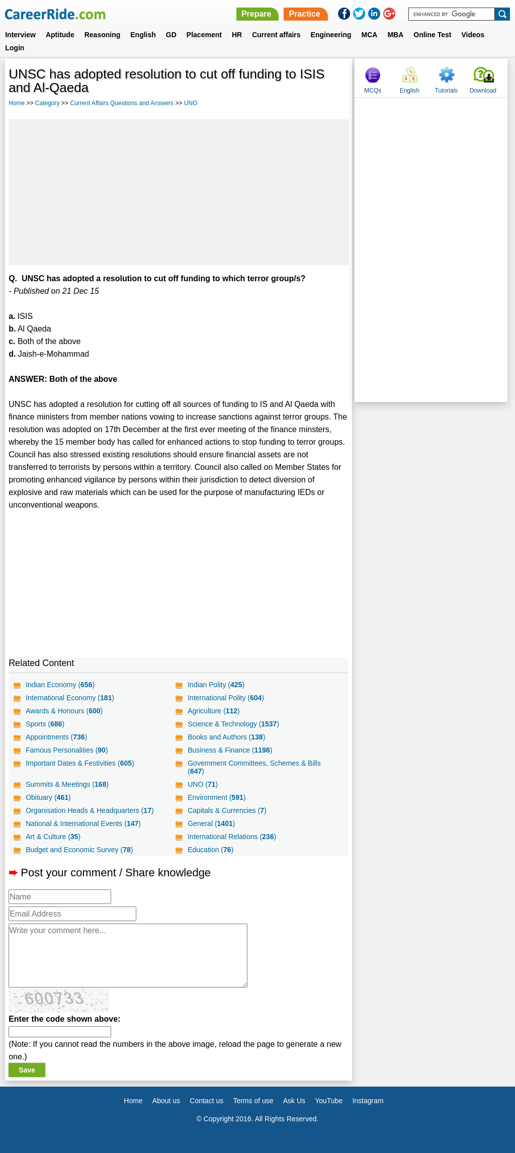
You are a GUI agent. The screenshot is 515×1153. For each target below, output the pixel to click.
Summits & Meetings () (67, 784)
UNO (191, 103)
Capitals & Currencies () (227, 810)
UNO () (203, 784)
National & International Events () (83, 823)
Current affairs (276, 35)
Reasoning (102, 35)
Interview (20, 35)
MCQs (372, 90)
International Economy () (70, 698)
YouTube (328, 1101)
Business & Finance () (230, 750)
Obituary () (48, 797)
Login (14, 48)
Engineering (331, 35)
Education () (210, 850)
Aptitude (60, 35)
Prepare (256, 14)
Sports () (45, 724)
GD (171, 35)
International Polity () (226, 698)
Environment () (216, 797)
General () (211, 823)
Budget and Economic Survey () (79, 850)
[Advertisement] (179, 192)
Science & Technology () (233, 724)
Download (483, 90)
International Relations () (232, 837)
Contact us (206, 1101)
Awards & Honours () (64, 711)
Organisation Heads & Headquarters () (89, 810)
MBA (395, 35)
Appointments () (56, 737)
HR (237, 35)
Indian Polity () (216, 685)
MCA (370, 35)
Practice (304, 14)
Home (17, 103)
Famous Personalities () (67, 750)
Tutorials (446, 90)
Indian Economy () (60, 685)
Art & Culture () (53, 837)
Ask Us (294, 1101)
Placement (204, 35)
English (143, 35)
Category (47, 103)
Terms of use (253, 1101)
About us (166, 1101)
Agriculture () (214, 711)
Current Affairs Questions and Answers (122, 103)
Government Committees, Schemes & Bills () (254, 767)
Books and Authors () (226, 737)
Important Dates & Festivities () (80, 763)
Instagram (367, 1101)
